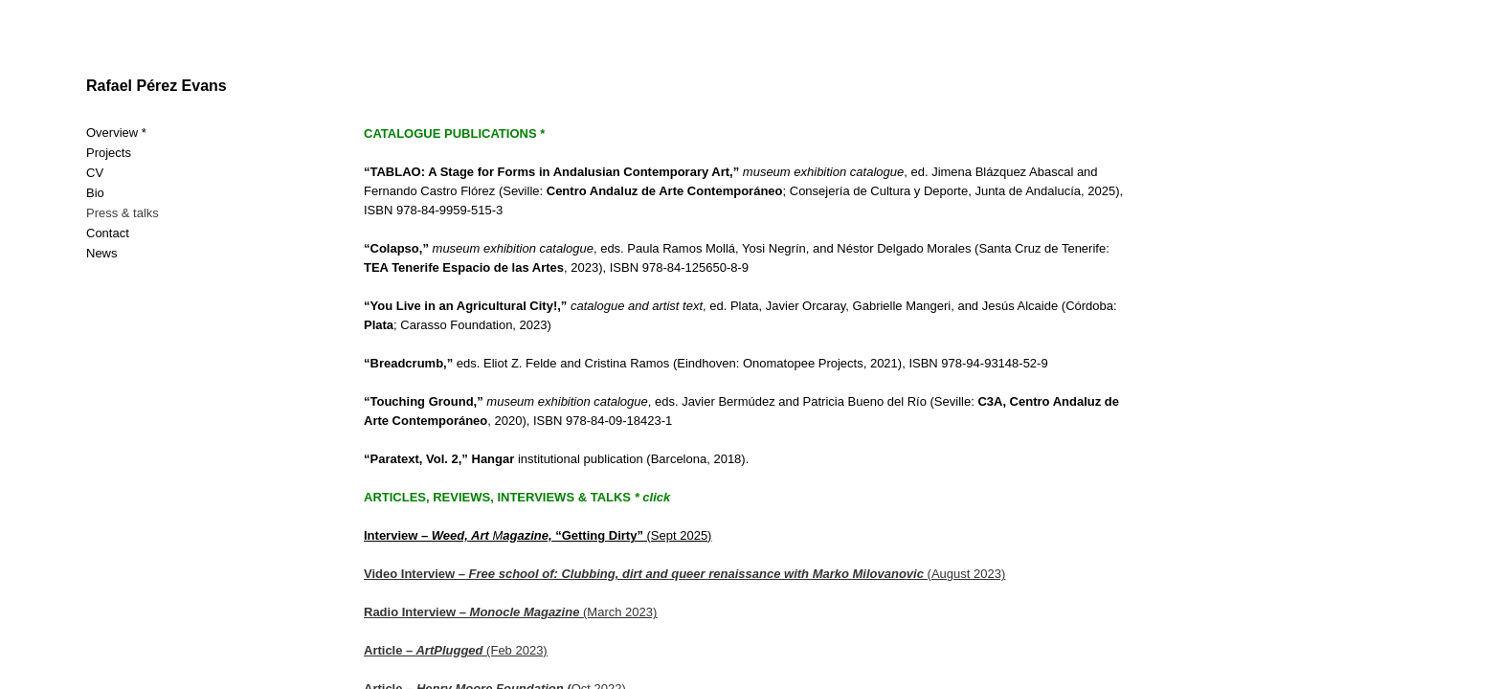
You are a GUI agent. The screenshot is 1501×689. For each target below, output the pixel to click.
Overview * (116, 132)
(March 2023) (510, 612)
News (102, 253)
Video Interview (409, 574)
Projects (108, 152)
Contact (107, 233)
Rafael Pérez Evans (156, 86)
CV (94, 173)
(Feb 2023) (456, 650)
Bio (95, 193)
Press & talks (122, 213)
